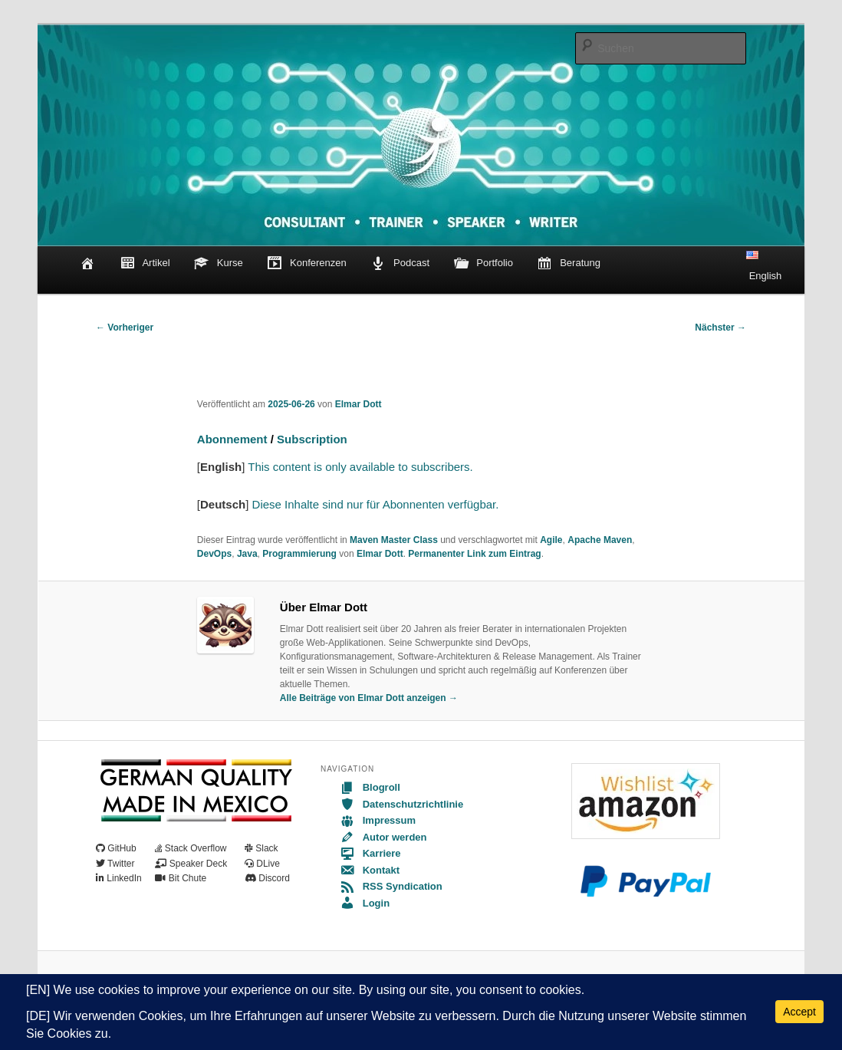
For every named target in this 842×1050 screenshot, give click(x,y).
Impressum (378, 820)
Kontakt (370, 870)
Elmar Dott (358, 404)
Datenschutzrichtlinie (401, 804)
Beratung (568, 264)
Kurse (218, 264)
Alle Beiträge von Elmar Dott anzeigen (369, 698)
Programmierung (299, 553)
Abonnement (232, 439)
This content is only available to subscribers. (358, 466)
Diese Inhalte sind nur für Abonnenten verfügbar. (375, 504)
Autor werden (383, 837)
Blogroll (370, 787)
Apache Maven (599, 540)
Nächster (720, 327)
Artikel (145, 264)
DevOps (214, 553)
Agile (551, 540)
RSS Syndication (391, 886)
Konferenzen (306, 264)
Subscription (312, 439)
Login (365, 903)
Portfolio (483, 264)
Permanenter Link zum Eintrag (474, 553)
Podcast (399, 264)
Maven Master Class (394, 540)
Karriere (370, 853)
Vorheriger (124, 327)
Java (247, 553)
